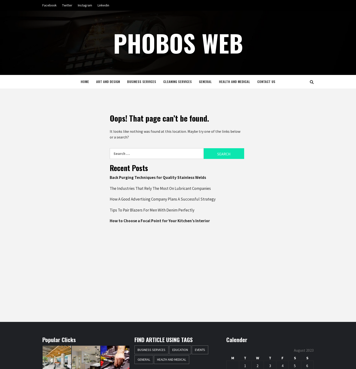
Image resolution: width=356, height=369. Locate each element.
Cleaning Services (177, 81)
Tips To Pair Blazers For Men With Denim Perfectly (152, 210)
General (205, 81)
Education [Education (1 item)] (180, 350)
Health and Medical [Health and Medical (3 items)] (171, 359)
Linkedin (103, 5)
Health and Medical (234, 81)
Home (85, 81)
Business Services (141, 81)
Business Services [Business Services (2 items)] (151, 350)
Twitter (67, 5)
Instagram (85, 5)
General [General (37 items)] (144, 359)
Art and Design (108, 81)
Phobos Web (178, 42)
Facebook (49, 5)
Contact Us (266, 81)
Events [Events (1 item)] (200, 350)
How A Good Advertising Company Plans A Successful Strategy (163, 199)
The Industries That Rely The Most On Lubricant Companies (160, 188)
